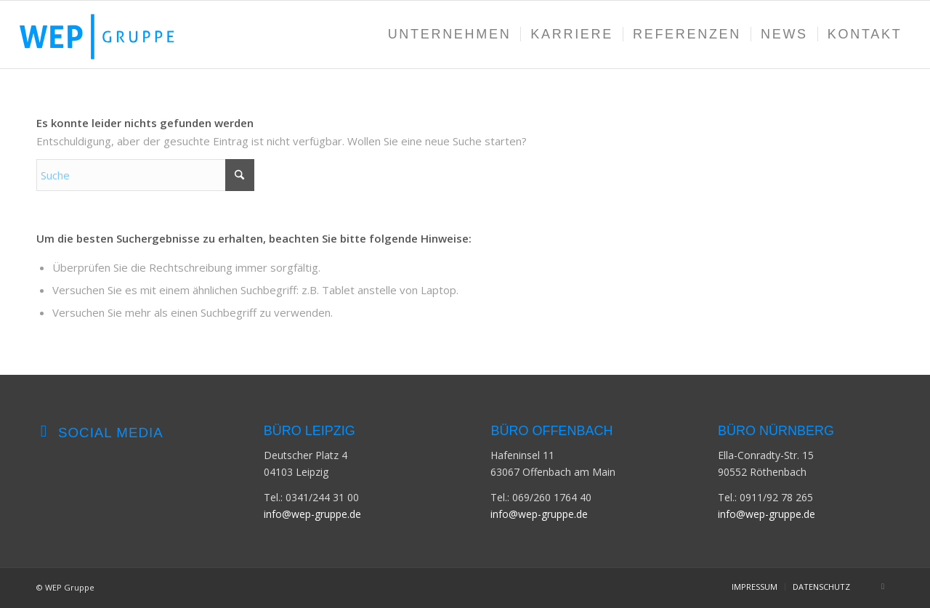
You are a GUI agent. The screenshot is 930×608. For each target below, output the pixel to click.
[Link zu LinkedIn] (883, 586)
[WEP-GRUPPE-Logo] (111, 34)
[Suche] (145, 175)
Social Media (110, 432)
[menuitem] (450, 34)
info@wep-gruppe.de (312, 514)
